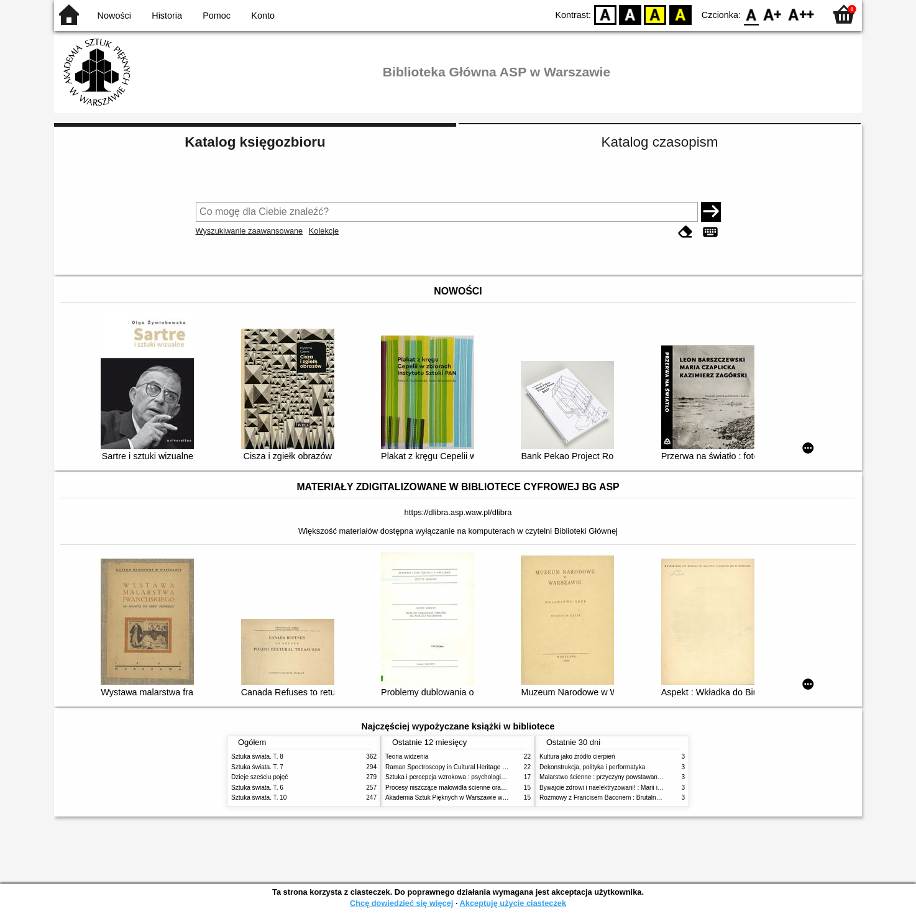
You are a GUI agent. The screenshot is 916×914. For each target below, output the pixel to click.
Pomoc (217, 16)
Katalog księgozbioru (255, 142)
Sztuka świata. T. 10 (258, 797)
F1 (773, 14)
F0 (751, 14)
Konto (263, 16)
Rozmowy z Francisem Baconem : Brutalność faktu (610, 797)
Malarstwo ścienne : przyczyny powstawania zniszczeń (615, 777)
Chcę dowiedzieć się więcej (401, 903)
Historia (167, 16)
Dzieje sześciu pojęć (259, 777)
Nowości (114, 16)
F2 (801, 14)
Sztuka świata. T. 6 (257, 787)
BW (630, 14)
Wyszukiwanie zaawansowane (249, 230)
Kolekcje (324, 230)
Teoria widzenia (406, 756)
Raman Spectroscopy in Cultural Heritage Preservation (461, 767)
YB (655, 14)
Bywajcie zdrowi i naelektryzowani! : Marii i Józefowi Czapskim (626, 787)
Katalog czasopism (660, 142)
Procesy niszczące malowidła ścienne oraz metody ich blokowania (477, 787)
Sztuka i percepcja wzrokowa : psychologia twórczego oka (465, 777)
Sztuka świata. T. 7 (257, 767)
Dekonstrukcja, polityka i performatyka (592, 767)
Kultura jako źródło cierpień (577, 756)
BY (680, 14)
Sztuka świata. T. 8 (257, 756)
